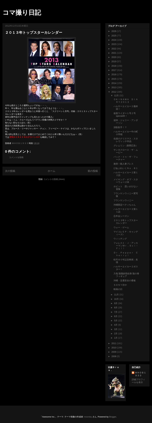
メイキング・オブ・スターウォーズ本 (126, 180)
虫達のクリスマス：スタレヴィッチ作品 (126, 140)
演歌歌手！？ (120, 127)
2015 (114, 79)
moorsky (88, 417)
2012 (114, 92)
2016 (114, 74)
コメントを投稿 (16, 157)
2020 (114, 57)
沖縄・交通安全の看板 (125, 280)
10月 (116, 299)
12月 (116, 95)
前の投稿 (93, 171)
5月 (116, 320)
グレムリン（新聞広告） (126, 145)
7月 (116, 312)
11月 (116, 294)
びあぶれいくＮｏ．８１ (126, 168)
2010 (114, 347)
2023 (114, 44)
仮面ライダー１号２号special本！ (125, 114)
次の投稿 (10, 171)
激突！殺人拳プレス (123, 163)
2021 (114, 53)
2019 (114, 61)
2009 (114, 352)
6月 (116, 316)
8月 (116, 307)
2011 (114, 343)
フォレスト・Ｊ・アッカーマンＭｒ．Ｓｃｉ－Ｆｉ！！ (126, 246)
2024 (114, 40)
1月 (116, 338)
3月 (116, 329)
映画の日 (118, 289)
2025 (114, 35)
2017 (114, 70)
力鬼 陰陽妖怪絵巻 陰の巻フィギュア (126, 274)
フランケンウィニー (123, 200)
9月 (116, 303)
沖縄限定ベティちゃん (125, 205)
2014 (114, 83)
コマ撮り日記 (22, 12)
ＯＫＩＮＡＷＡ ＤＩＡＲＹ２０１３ (126, 100)
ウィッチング (120, 238)
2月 (116, 333)
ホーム (51, 171)
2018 (114, 66)
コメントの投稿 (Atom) (54, 179)
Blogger (112, 417)
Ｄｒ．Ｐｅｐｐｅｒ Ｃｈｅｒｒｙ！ (126, 254)
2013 (114, 87)
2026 (114, 31)
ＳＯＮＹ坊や (120, 285)
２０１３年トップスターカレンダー (126, 221)
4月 (116, 325)
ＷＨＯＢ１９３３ (140, 374)
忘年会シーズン (121, 216)
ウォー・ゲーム (121, 227)
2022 (114, 48)
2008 (114, 356)
